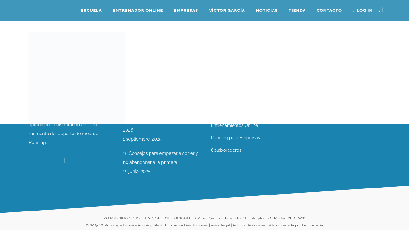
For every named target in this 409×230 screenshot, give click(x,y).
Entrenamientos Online (234, 125)
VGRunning (109, 225)
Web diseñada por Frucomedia (295, 225)
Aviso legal (220, 225)
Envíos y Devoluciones (188, 225)
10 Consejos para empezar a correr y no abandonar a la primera (160, 158)
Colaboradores (226, 150)
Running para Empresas (235, 137)
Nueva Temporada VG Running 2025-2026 (161, 126)
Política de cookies (249, 225)
